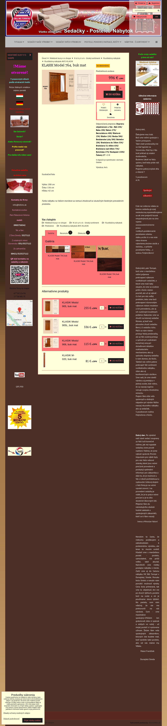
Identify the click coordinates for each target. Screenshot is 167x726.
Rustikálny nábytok (113, 222)
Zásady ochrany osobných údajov (16, 713)
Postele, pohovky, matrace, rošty (102, 42)
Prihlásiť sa (140, 3)
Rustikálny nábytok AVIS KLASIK (74, 225)
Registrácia (154, 3)
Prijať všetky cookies (32, 720)
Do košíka (113, 94)
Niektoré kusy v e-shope (55, 222)
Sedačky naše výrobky (39, 42)
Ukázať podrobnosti (11, 719)
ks (103, 308)
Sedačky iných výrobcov (68, 42)
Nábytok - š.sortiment (137, 42)
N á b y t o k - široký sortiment (86, 222)
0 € (157, 17)
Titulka (19, 42)
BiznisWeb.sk (154, 722)
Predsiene (49, 225)
